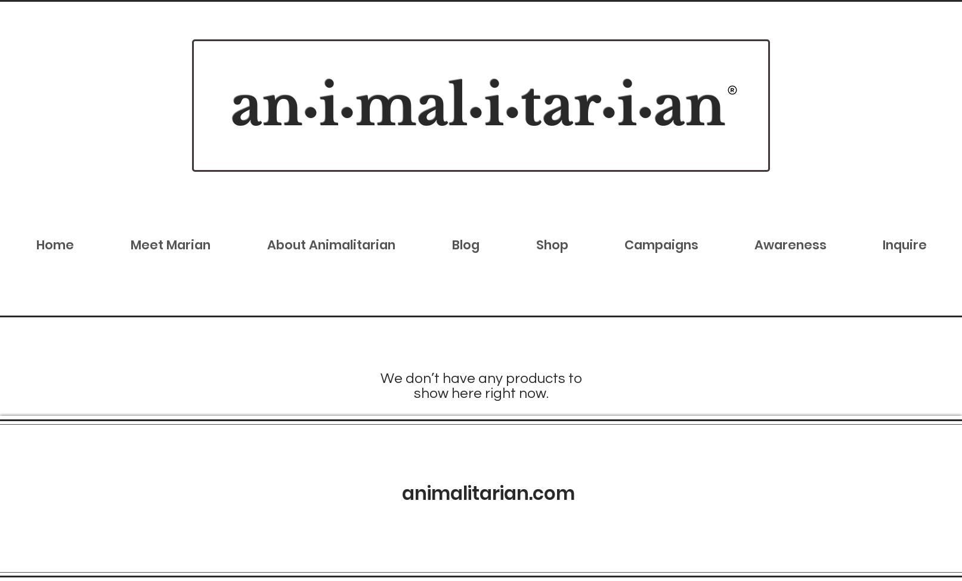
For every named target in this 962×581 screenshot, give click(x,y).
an (267, 106)
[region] (481, 105)
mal (411, 106)
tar (561, 106)
